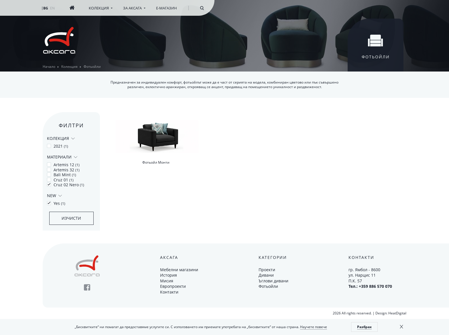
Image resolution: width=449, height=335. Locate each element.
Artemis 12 (63, 164)
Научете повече (313, 326)
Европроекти (173, 286)
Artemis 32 (63, 170)
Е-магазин (166, 8)
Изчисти (71, 218)
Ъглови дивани (273, 281)
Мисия (166, 281)
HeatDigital (397, 313)
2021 (57, 146)
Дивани (266, 275)
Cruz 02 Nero (65, 184)
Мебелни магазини (179, 269)
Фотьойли (268, 286)
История (168, 275)
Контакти (169, 292)
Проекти (267, 269)
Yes (56, 203)
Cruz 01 (60, 180)
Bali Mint (61, 174)
